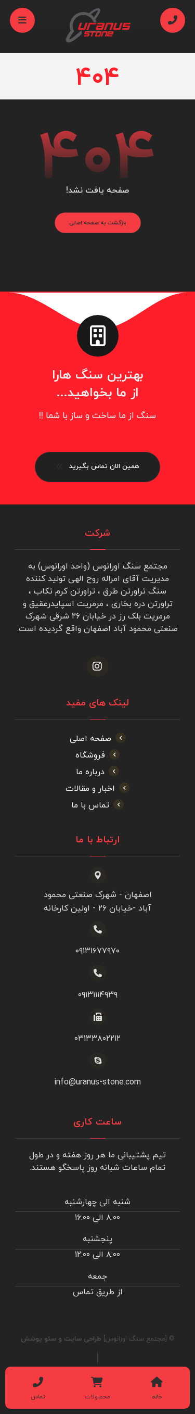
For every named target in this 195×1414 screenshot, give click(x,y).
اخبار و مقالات (97, 788)
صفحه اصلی (98, 738)
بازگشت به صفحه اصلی (97, 222)
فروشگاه (97, 755)
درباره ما (97, 772)
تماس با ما (97, 805)
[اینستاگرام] (98, 666)
